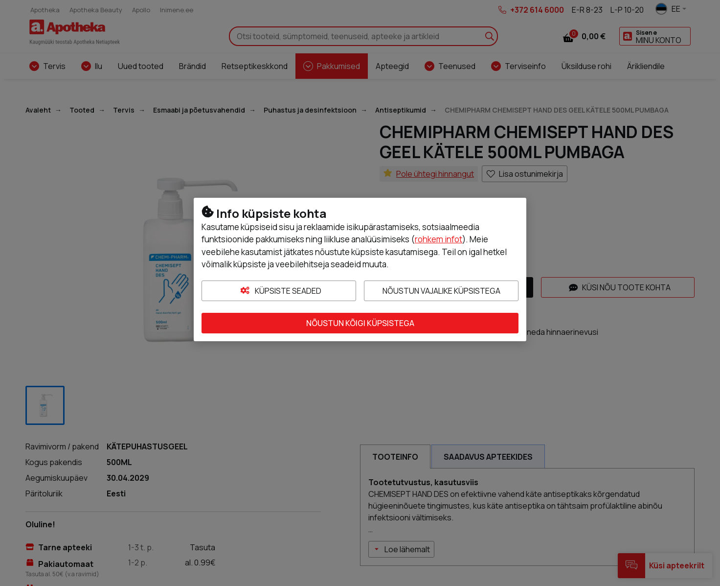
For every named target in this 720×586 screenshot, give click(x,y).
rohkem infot (438, 239)
